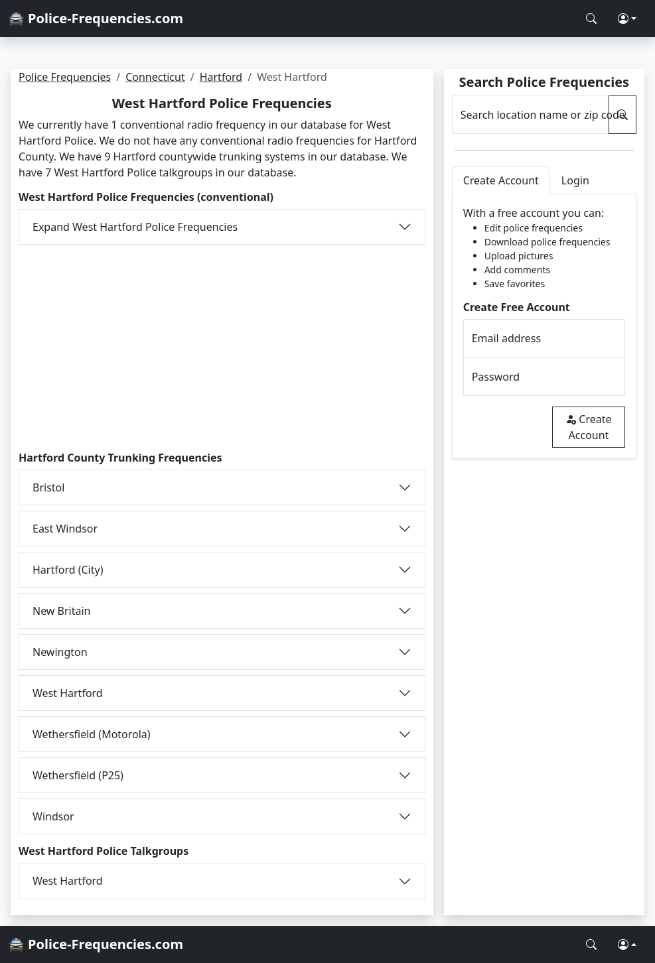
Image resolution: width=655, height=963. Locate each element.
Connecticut (155, 77)
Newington (60, 652)
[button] (627, 18)
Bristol (48, 487)
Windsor (53, 816)
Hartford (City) (68, 569)
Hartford (221, 77)
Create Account (588, 427)
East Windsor (65, 528)
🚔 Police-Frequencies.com (95, 18)
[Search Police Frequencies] (591, 18)
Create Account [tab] (501, 180)
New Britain (62, 611)
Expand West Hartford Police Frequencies (135, 227)
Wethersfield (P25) (78, 775)
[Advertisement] (222, 348)
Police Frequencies (65, 77)
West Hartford (68, 693)
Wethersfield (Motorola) (92, 734)
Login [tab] (575, 180)
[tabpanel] (544, 326)
